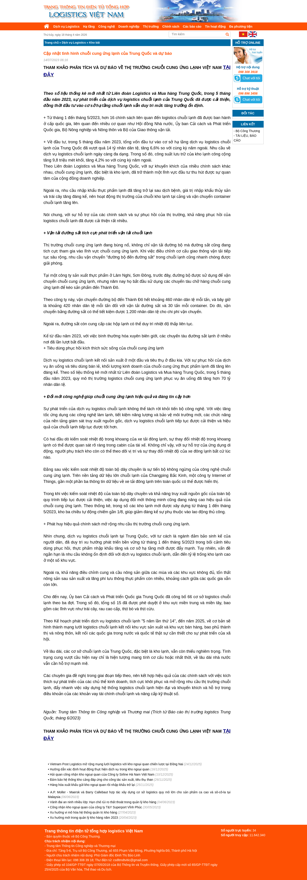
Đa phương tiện (240, 26)
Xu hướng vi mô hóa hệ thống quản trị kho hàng (83, 812)
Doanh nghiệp (128, 26)
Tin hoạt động (215, 26)
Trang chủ (52, 42)
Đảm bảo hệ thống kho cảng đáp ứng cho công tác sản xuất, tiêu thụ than (101, 779)
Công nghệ (106, 26)
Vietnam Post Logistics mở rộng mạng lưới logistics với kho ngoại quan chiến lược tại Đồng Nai (116, 764)
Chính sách (170, 26)
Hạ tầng (89, 26)
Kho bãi (94, 42)
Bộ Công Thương (248, 131)
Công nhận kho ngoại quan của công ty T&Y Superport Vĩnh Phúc (96, 807)
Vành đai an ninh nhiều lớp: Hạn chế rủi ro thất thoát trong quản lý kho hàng (103, 802)
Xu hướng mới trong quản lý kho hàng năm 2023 (84, 817)
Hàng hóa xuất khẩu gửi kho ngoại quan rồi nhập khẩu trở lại (92, 785)
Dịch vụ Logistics (66, 26)
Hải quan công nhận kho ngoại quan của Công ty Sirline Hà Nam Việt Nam (102, 774)
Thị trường (151, 26)
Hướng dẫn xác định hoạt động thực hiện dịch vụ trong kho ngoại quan (99, 769)
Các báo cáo (192, 26)
